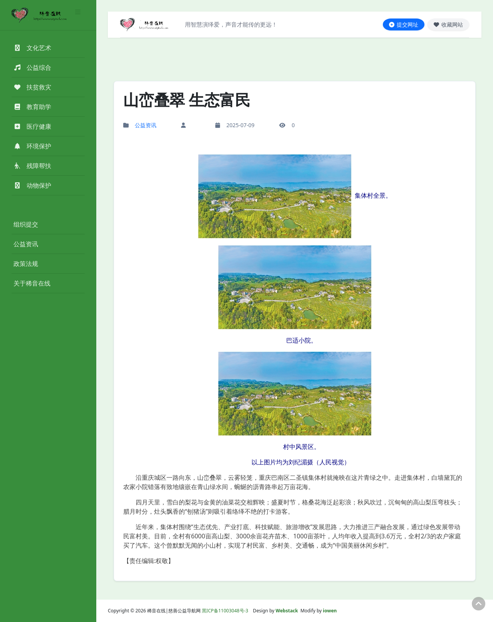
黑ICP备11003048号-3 (225, 610)
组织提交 (25, 224)
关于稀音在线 (31, 283)
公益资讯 (25, 244)
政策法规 (25, 263)
